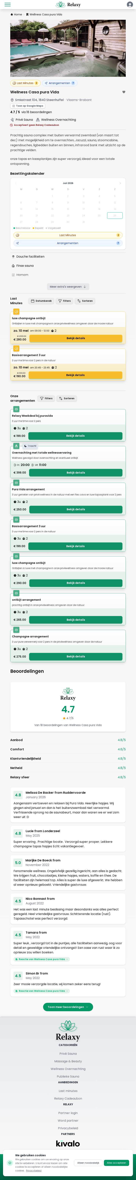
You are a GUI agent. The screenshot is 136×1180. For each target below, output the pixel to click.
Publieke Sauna (68, 1076)
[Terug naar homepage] (68, 1031)
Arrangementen (60, 83)
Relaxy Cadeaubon (68, 1098)
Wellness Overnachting (68, 1069)
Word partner (68, 1120)
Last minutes (68, 1091)
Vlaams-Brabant (79, 100)
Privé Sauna (68, 1053)
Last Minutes (25, 83)
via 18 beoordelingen (36, 112)
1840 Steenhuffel (51, 100)
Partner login (68, 1113)
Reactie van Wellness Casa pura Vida (41, 959)
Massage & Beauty (68, 1061)
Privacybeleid (68, 1128)
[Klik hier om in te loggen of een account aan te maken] (130, 5)
